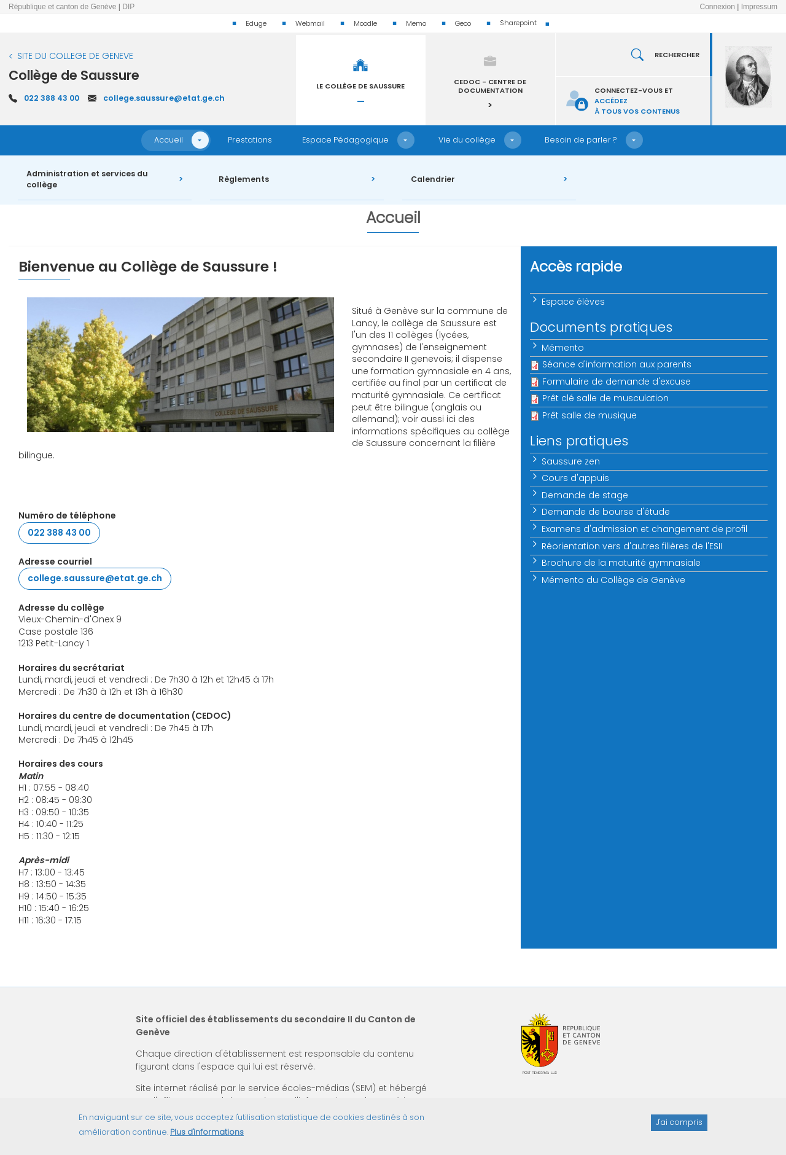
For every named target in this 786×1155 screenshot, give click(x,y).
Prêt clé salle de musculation (605, 398)
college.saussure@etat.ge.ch (164, 98)
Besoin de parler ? (581, 140)
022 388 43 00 (51, 98)
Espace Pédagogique (345, 140)
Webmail (310, 23)
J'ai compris (679, 1127)
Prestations (250, 140)
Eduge (256, 23)
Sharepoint (518, 23)
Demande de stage (585, 495)
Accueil (168, 140)
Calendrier (433, 179)
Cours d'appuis (575, 478)
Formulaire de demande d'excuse (616, 381)
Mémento (562, 348)
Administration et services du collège (87, 179)
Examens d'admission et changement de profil (644, 529)
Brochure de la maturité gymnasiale (621, 563)
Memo (416, 23)
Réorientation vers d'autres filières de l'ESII (632, 546)
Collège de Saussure (74, 75)
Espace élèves (573, 302)
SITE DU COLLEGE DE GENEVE (75, 56)
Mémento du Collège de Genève (613, 580)
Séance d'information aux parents (616, 364)
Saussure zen (570, 461)
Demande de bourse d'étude (605, 512)
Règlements (244, 179)
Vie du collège (467, 140)
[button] (200, 140)
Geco (463, 23)
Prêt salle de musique (589, 415)
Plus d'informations (207, 1137)
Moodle (365, 23)
